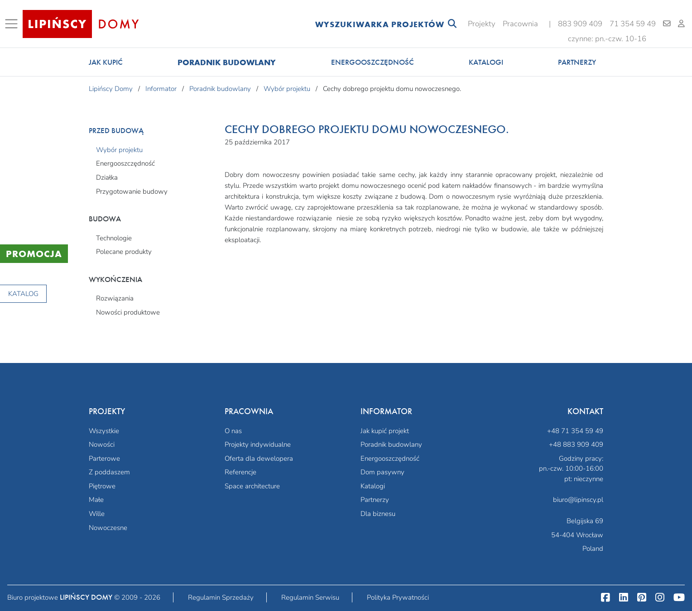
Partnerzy (577, 62)
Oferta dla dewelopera (259, 458)
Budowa (105, 219)
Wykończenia (115, 279)
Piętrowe (102, 486)
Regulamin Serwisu (310, 597)
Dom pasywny (382, 472)
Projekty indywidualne (258, 444)
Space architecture (252, 486)
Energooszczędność (372, 62)
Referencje (240, 472)
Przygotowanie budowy (132, 191)
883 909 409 (580, 24)
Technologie (114, 238)
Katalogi (486, 62)
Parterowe (104, 458)
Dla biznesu (377, 513)
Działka (107, 177)
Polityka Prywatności (398, 597)
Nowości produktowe (128, 312)
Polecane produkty (124, 251)
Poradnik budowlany (227, 62)
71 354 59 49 (633, 24)
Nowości (102, 444)
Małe (96, 499)
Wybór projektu (119, 149)
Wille (97, 513)
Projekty (481, 24)
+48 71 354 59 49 (575, 430)
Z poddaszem (109, 472)
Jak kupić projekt (384, 430)
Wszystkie (104, 430)
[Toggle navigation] (13, 24)
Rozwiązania (115, 298)
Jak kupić (106, 62)
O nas (233, 430)
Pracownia (520, 24)
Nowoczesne (108, 527)
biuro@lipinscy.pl (578, 499)
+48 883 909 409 (576, 444)
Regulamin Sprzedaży (221, 597)
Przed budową (116, 130)
